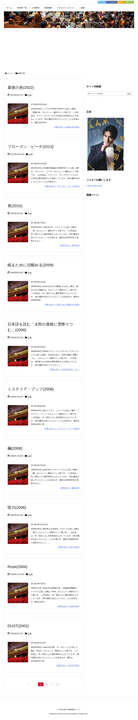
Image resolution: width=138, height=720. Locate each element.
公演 (29, 95)
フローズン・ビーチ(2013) (31, 147)
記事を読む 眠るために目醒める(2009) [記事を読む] (62, 304)
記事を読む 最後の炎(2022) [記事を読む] (66, 127)
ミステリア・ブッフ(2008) (31, 389)
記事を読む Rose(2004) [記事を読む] (68, 606)
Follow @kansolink (94, 186)
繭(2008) (15, 448)
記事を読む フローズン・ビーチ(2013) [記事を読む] (62, 186)
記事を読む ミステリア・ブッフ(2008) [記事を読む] (62, 429)
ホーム (9, 73)
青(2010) (15, 206)
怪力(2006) (17, 507)
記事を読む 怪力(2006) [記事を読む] (68, 547)
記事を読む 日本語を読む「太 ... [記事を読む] (64, 369)
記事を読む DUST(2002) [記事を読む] (68, 665)
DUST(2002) (18, 626)
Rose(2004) (17, 567)
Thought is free (83, 714)
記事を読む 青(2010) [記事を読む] (69, 245)
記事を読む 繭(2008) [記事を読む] (69, 488)
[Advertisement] (69, 48)
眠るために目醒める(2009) (31, 265)
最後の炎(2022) (21, 87)
